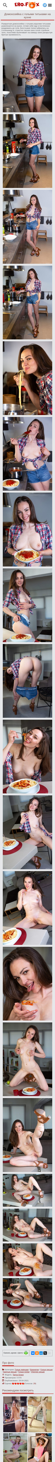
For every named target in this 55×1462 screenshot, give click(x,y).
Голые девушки (22, 1370)
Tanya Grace (18, 1375)
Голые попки (23, 1372)
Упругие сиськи (38, 1372)
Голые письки (46, 1370)
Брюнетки (34, 1370)
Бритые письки (10, 1372)
